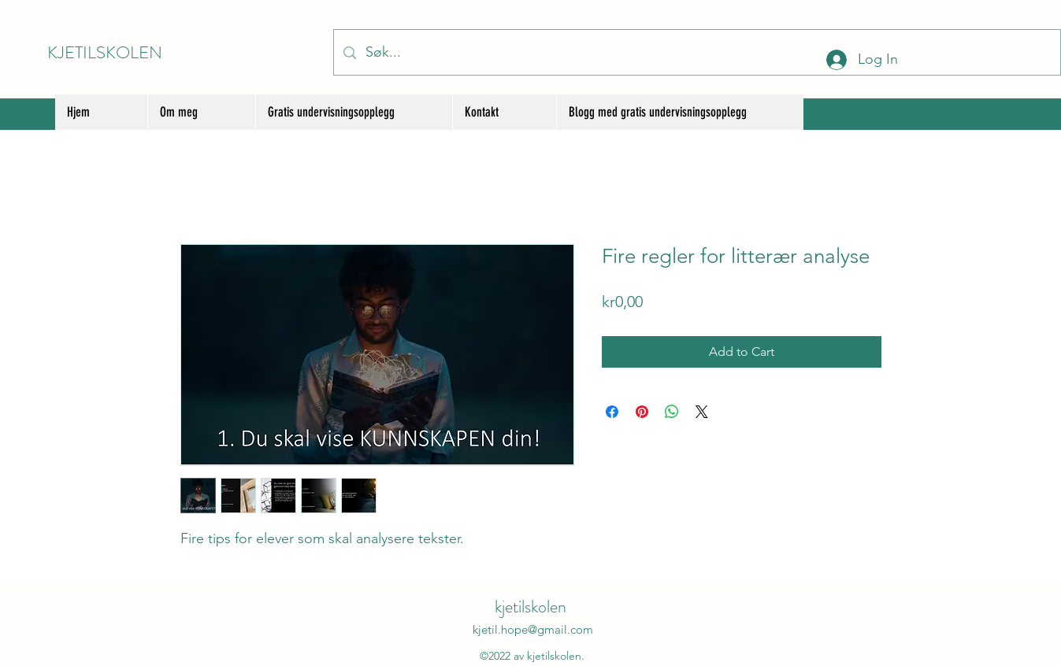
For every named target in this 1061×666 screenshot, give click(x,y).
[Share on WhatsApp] (671, 411)
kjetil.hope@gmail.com (533, 629)
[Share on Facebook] (612, 411)
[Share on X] (701, 411)
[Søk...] (696, 52)
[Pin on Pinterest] (642, 411)
